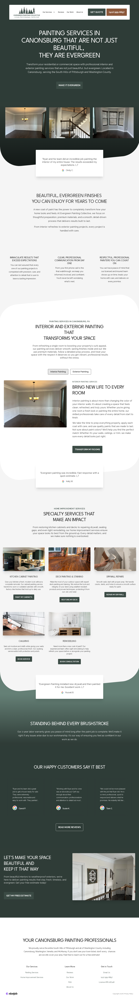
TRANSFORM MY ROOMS (87, 449)
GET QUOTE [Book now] (96, 12)
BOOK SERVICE (24, 659)
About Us (70, 987)
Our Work (70, 977)
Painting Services (31, 972)
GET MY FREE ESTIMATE (18, 895)
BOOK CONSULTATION (69, 662)
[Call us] (116, 12)
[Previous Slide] (8, 123)
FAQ (70, 982)
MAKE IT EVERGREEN (69, 85)
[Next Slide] (130, 123)
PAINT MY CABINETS (23, 597)
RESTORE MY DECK (69, 600)
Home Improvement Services (31, 977)
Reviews (70, 972)
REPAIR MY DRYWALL (115, 595)
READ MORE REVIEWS (69, 827)
